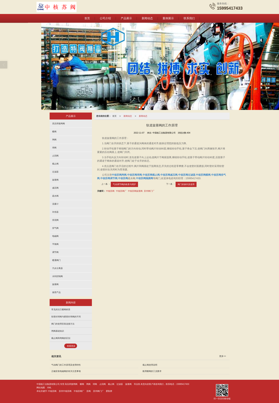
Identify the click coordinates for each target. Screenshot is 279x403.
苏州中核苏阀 (65, 391)
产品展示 (126, 18)
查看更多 (71, 346)
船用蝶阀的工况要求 (152, 371)
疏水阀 (55, 196)
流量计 (55, 204)
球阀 (54, 147)
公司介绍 (105, 18)
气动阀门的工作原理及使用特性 (66, 365)
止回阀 (55, 155)
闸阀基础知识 (57, 331)
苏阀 (88, 391)
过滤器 (55, 171)
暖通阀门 (56, 260)
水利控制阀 (57, 276)
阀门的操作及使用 (186, 184)
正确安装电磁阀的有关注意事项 (66, 371)
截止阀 (55, 163)
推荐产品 (56, 292)
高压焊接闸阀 (58, 123)
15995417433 (182, 384)
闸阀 (54, 139)
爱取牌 (109, 391)
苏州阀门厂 (149, 191)
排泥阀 (55, 220)
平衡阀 (55, 244)
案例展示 (168, 18)
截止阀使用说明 (150, 365)
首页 (87, 18)
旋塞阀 (55, 179)
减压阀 (55, 187)
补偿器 (55, 212)
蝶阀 (54, 131)
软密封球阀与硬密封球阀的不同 (66, 316)
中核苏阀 (110, 191)
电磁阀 (55, 236)
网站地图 (41, 387)
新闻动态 (147, 18)
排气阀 (55, 228)
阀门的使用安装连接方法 (62, 323)
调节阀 (55, 252)
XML (49, 387)
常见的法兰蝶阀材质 (60, 309)
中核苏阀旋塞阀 (135, 191)
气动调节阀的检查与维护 (124, 184)
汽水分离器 (57, 268)
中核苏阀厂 (121, 191)
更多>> (222, 356)
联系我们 (189, 18)
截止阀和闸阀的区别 (60, 338)
